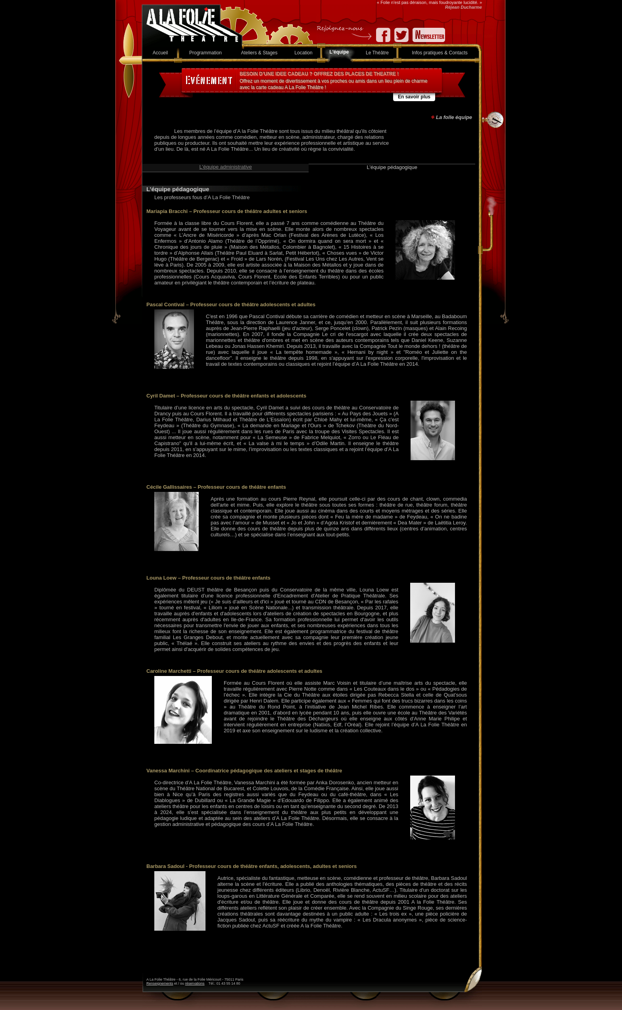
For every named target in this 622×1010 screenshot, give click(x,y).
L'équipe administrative (225, 167)
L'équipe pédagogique (392, 167)
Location (303, 53)
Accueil (160, 53)
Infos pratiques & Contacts (440, 53)
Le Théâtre (377, 53)
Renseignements (159, 983)
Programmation (205, 53)
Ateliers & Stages (259, 53)
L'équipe (339, 52)
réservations (195, 983)
